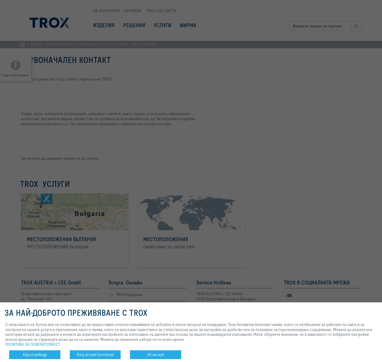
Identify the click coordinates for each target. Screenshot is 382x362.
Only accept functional (95, 354)
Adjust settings (35, 354)
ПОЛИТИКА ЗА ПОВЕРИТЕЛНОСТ (32, 344)
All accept (155, 354)
